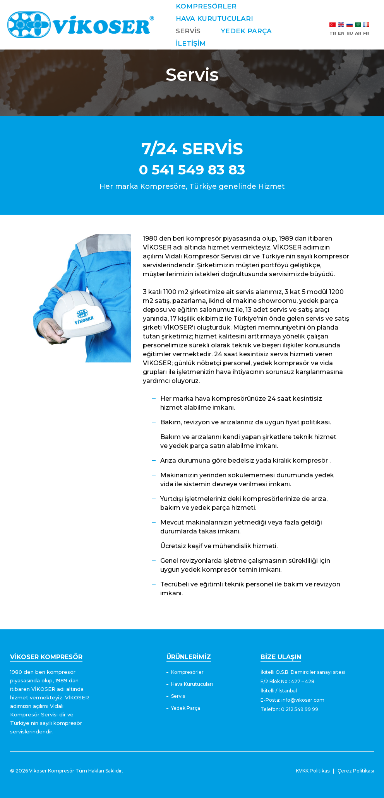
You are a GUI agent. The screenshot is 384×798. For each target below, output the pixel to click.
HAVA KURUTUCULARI (221, 18)
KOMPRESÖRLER (212, 6)
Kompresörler (187, 672)
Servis (178, 696)
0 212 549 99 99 (299, 709)
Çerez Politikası (356, 771)
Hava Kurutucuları (192, 684)
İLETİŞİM (197, 56)
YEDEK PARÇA (207, 43)
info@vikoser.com (302, 700)
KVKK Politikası (313, 771)
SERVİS (194, 31)
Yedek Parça (185, 708)
